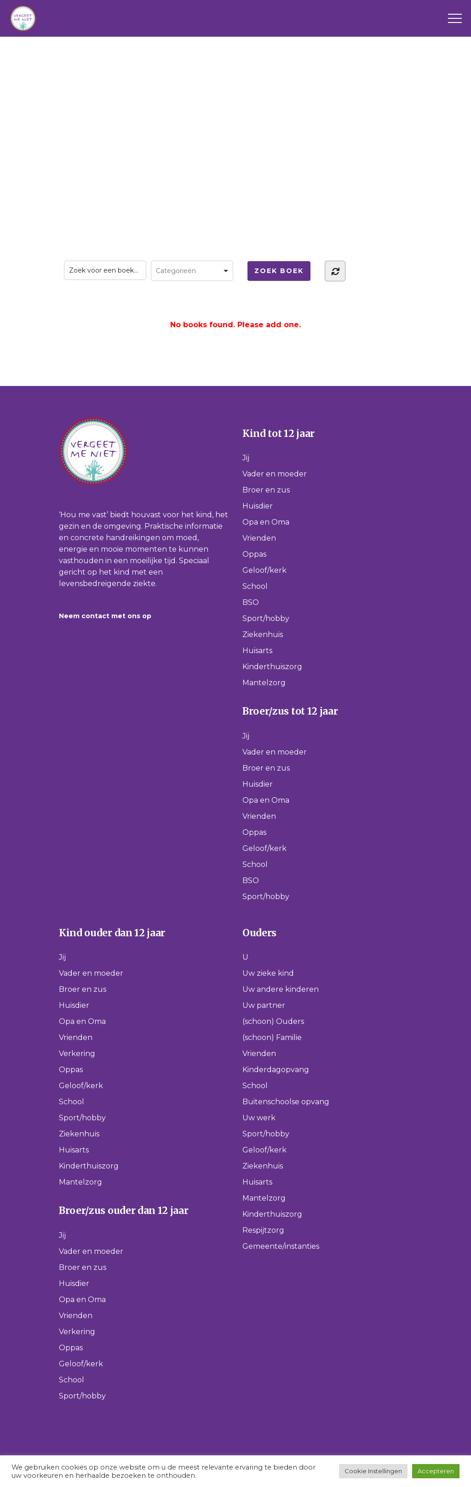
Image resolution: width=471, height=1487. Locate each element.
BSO (250, 602)
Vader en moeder (274, 474)
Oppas (254, 554)
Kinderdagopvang (275, 1069)
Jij (245, 457)
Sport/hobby (265, 618)
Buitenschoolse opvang (285, 1101)
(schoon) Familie (272, 1037)
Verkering (77, 1053)
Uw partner (263, 1005)
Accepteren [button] (436, 1471)
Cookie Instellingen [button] (373, 1471)
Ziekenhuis (262, 634)
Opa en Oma (265, 522)
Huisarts (257, 650)
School (255, 586)
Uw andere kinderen (280, 989)
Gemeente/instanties (280, 1246)
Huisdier (257, 506)
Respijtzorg (263, 1230)
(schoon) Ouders (273, 1021)
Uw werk (259, 1117)
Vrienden (259, 538)
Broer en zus (266, 490)
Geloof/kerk (264, 570)
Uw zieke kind (268, 973)
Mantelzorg (264, 682)
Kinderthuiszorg (272, 666)
